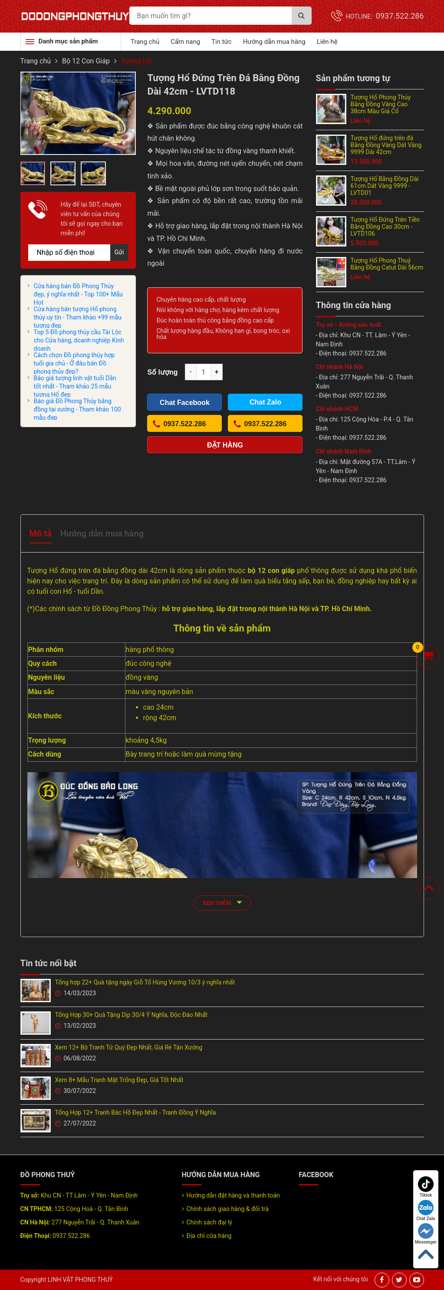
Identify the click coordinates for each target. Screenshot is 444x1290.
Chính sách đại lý (209, 1222)
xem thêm (222, 902)
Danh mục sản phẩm (68, 41)
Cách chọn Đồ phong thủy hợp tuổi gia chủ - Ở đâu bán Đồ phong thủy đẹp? (74, 363)
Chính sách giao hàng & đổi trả (228, 1208)
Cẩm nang (185, 42)
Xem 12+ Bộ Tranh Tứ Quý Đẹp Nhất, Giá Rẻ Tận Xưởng (129, 1047)
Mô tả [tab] (41, 533)
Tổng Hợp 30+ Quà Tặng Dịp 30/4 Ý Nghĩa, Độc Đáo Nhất (131, 1014)
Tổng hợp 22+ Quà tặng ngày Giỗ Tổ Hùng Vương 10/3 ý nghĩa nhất (145, 982)
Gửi (119, 252)
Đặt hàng (225, 445)
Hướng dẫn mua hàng (274, 42)
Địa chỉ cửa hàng (209, 1235)
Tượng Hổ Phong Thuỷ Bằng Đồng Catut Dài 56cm (387, 264)
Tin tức (221, 42)
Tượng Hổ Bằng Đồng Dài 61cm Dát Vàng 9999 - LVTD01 (385, 185)
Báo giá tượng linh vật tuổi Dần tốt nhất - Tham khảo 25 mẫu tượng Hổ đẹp (75, 386)
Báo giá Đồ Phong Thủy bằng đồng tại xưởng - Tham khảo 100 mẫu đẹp (77, 409)
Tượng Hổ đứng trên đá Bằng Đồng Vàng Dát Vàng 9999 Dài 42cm (386, 145)
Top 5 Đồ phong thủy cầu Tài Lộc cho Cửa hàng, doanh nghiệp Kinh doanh (79, 340)
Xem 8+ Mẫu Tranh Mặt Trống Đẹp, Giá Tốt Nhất (119, 1079)
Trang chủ (145, 42)
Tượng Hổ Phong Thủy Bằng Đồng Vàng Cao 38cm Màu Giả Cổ (381, 104)
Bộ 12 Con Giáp (86, 61)
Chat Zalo (425, 1210)
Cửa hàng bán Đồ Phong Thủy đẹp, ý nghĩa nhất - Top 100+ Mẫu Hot (78, 294)
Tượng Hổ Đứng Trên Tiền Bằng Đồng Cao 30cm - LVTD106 (385, 226)
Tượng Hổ (136, 61)
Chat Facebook (185, 402)
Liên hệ (327, 42)
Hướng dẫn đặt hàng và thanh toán (233, 1195)
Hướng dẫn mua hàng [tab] (102, 533)
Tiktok (426, 1187)
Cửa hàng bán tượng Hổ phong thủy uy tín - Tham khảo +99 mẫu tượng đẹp (78, 317)
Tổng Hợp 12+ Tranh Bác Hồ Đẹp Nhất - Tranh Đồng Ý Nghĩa (135, 1112)
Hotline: (385, 16)
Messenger (426, 1233)
